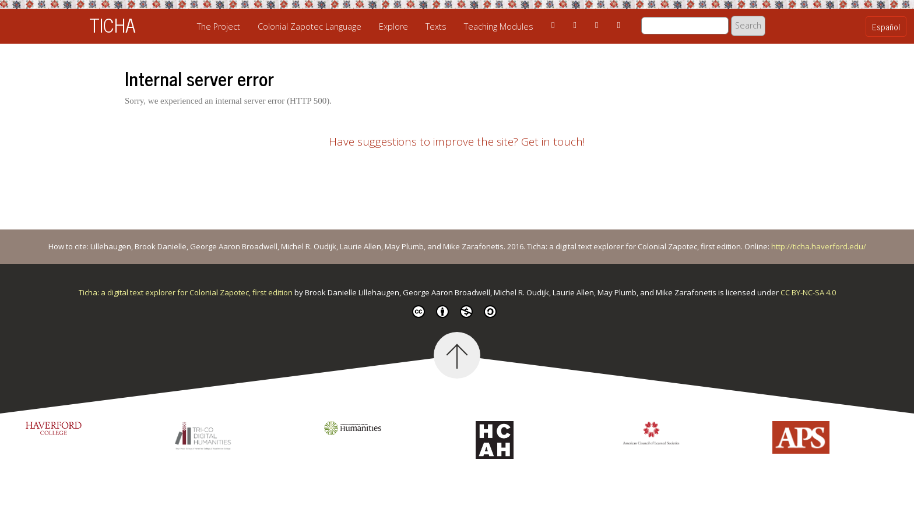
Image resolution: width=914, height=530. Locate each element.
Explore (393, 26)
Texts (436, 26)
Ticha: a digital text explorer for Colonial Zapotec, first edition (186, 292)
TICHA (112, 24)
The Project (218, 26)
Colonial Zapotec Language (309, 26)
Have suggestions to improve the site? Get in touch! (457, 141)
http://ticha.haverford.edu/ (818, 246)
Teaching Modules (498, 26)
